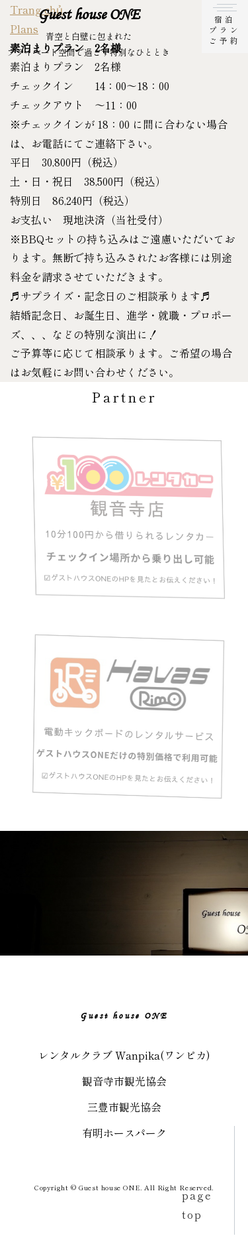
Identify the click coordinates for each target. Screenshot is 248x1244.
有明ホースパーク (124, 1133)
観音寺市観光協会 (124, 1081)
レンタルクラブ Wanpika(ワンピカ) (124, 1055)
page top (197, 1204)
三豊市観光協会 (124, 1107)
